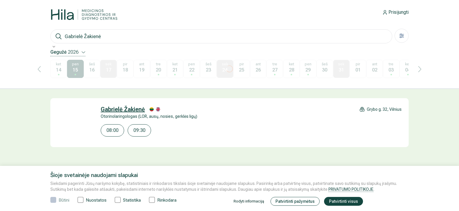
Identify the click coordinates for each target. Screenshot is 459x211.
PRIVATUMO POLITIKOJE (351, 189)
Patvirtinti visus (343, 201)
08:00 (113, 130)
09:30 (139, 130)
